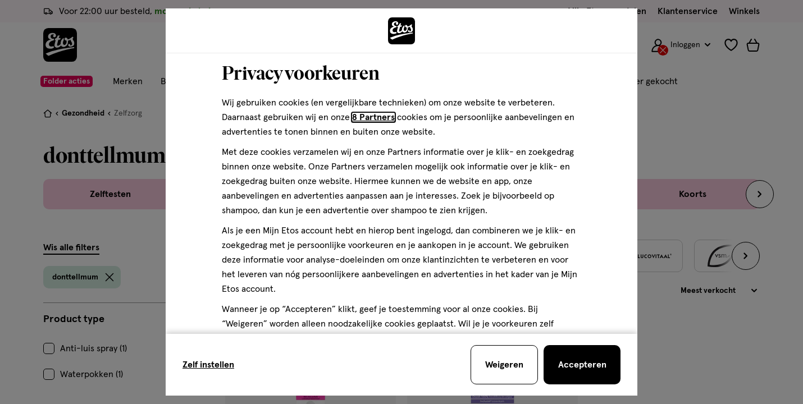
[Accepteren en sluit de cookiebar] (582, 364)
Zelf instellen (208, 364)
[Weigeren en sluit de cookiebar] (504, 364)
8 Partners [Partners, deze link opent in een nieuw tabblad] (373, 117)
